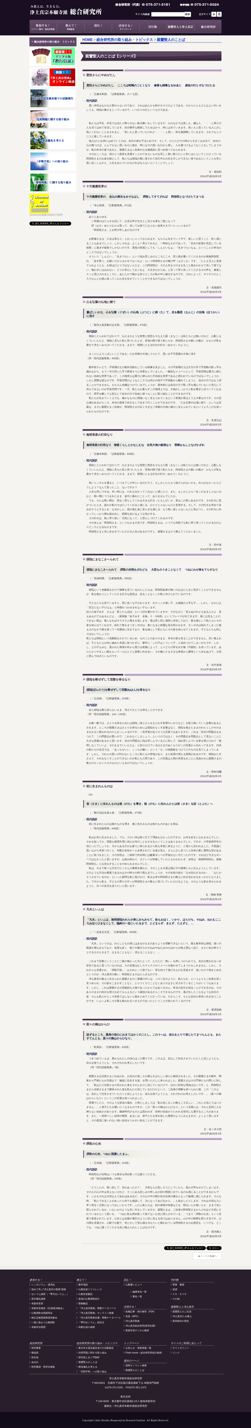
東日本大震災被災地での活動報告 (96, 1348)
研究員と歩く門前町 (89, 1357)
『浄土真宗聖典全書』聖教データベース (99, 1317)
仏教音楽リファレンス (90, 1289)
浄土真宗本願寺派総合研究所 (71, 10)
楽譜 (175, 1289)
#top (207, 1256)
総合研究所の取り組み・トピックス (124, 40)
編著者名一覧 (140, 1291)
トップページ (131, 1343)
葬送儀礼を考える (87, 1366)
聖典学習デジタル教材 (137, 1330)
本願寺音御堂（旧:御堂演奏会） (48, 1308)
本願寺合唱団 (38, 1327)
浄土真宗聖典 (133, 1321)
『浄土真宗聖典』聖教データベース (97, 1308)
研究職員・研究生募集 (43, 1366)
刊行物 (153, 26)
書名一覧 (137, 1296)
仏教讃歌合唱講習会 (42, 1313)
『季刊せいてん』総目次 (91, 1322)
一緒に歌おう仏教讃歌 (43, 1322)
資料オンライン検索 (136, 1365)
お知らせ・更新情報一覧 (138, 1348)
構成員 (34, 1352)
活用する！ (125, 26)
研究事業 (36, 1348)
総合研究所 (208, 26)
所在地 (34, 1357)
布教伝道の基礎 (86, 1327)
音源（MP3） (133, 1316)
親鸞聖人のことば (171, 40)
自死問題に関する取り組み (92, 1352)
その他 (176, 1298)
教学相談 (83, 1284)
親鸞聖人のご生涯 (182, 1311)
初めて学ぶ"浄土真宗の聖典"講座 (48, 1289)
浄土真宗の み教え (182, 1316)
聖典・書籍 (178, 1284)
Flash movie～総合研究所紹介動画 (144, 1352)
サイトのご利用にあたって (186, 1343)
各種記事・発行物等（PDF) (140, 1311)
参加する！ (43, 26)
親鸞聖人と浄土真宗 (180, 26)
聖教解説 (83, 1303)
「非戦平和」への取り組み (92, 1371)
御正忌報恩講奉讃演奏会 (44, 1317)
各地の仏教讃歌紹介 (89, 1298)
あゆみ (34, 1362)
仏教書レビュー (134, 1284)
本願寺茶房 (37, 1303)
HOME (87, 40)
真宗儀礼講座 (38, 1298)
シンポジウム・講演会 (43, 1284)
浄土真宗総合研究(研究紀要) (140, 1325)
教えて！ (70, 26)
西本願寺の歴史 (181, 1321)
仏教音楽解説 (85, 1294)
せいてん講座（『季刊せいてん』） (50, 1294)
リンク (176, 1352)
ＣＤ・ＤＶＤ (180, 1294)
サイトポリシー (181, 1348)
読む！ (98, 26)
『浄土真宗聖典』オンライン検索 (96, 1313)
